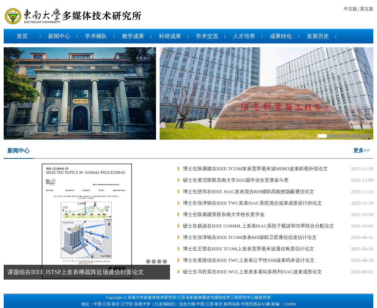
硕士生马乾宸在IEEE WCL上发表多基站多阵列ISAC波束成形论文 (252, 271)
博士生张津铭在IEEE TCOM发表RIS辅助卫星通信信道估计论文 (250, 237)
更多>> (361, 150)
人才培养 (244, 36)
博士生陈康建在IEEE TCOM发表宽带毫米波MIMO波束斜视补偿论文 (255, 168)
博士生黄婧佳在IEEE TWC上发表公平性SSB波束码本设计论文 (249, 260)
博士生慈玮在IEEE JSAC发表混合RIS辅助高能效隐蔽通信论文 (248, 191)
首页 (22, 36)
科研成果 (170, 36)
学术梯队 (96, 36)
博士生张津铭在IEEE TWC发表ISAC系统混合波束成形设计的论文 (252, 203)
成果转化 (281, 36)
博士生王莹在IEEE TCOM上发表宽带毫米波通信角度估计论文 (248, 248)
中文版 (351, 8)
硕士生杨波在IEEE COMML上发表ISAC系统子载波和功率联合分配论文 (258, 226)
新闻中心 (59, 36)
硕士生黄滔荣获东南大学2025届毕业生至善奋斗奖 (236, 180)
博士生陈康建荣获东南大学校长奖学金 (224, 214)
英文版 (366, 8)
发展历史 (318, 36)
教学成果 (133, 36)
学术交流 (207, 36)
